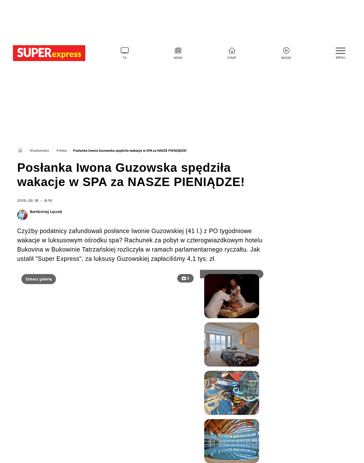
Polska (62, 150)
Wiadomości (39, 150)
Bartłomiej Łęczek (46, 211)
